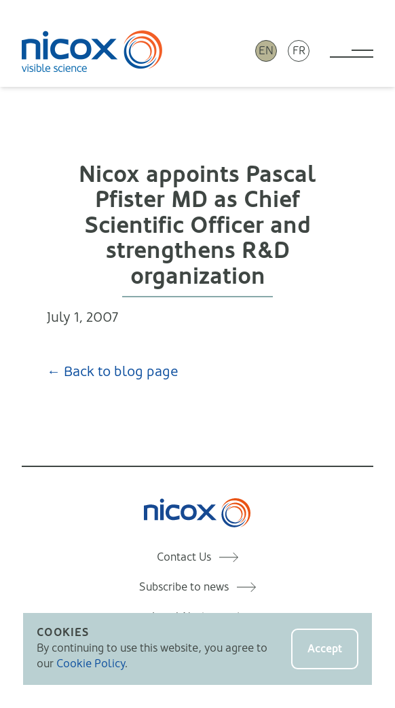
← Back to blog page (112, 371)
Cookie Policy (90, 663)
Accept (324, 648)
